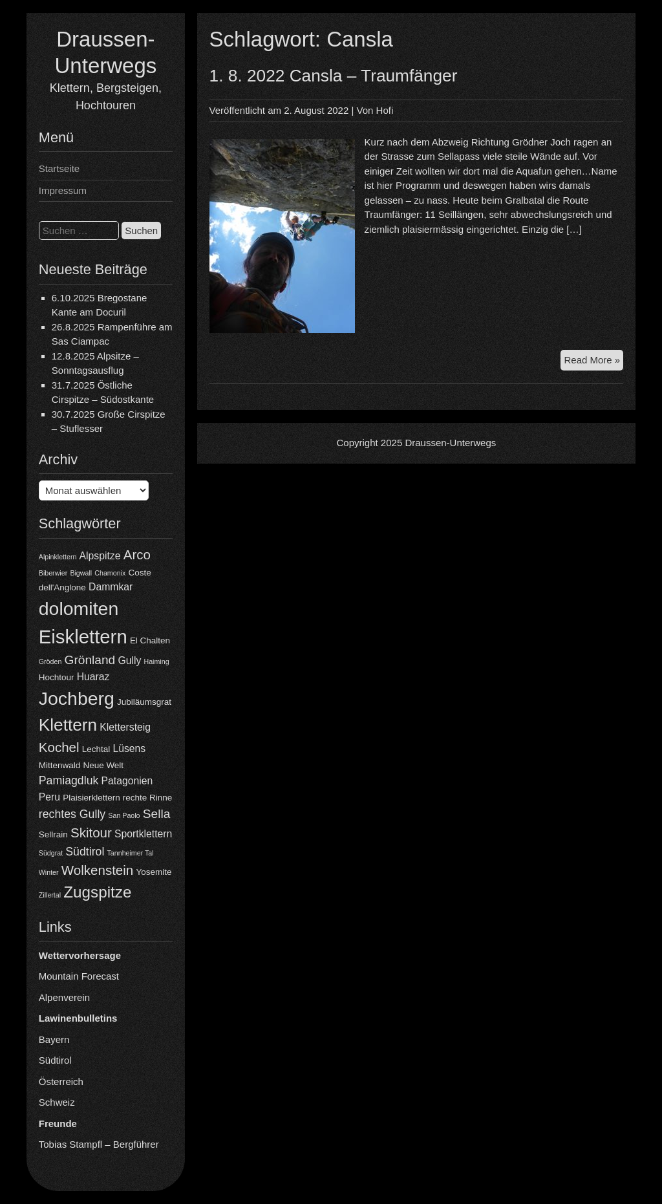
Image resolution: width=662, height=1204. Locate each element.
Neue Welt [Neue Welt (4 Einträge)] (103, 765)
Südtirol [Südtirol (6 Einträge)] (84, 851)
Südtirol (55, 1060)
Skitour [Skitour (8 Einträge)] (91, 832)
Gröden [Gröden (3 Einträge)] (50, 661)
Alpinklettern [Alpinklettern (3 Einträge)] (58, 557)
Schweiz (57, 1102)
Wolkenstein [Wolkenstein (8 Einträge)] (97, 870)
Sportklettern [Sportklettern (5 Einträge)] (143, 833)
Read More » (593, 361)
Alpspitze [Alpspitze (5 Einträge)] (100, 555)
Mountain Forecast (79, 976)
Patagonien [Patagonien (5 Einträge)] (127, 780)
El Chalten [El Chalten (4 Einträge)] (150, 640)
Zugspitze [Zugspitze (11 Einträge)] (97, 892)
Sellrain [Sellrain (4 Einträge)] (53, 834)
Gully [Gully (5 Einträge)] (129, 660)
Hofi (385, 110)
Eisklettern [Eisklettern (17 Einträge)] (83, 636)
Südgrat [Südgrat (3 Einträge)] (51, 853)
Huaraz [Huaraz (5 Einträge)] (93, 676)
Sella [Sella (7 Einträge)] (157, 814)
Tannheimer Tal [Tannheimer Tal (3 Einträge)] (130, 853)
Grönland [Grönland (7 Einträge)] (90, 660)
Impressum (63, 190)
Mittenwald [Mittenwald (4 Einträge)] (59, 765)
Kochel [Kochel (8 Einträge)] (59, 747)
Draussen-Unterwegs (450, 442)
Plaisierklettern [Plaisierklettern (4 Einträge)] (91, 797)
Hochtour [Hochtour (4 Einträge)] (56, 677)
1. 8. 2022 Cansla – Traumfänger (333, 75)
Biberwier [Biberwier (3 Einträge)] (53, 573)
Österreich (61, 1081)
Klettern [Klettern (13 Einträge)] (68, 725)
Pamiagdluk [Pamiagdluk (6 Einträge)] (69, 780)
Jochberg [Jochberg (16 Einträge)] (76, 698)
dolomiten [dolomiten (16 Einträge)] (78, 608)
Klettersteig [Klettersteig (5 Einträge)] (125, 727)
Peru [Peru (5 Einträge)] (49, 796)
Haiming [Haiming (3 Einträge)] (156, 661)
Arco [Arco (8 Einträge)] (137, 554)
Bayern (54, 1039)
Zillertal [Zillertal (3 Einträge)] (50, 895)
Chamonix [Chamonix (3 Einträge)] (109, 573)
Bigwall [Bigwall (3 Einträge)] (81, 573)
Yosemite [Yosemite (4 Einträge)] (153, 872)
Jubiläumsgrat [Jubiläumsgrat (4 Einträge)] (144, 702)
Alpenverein (64, 997)
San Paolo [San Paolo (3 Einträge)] (124, 815)
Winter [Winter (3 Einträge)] (49, 872)
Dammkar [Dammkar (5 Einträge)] (111, 586)
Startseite (59, 168)
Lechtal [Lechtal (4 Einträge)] (96, 749)
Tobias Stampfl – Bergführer (99, 1144)
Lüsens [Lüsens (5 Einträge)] (128, 748)
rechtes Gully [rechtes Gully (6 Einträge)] (72, 814)
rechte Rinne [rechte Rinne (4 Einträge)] (147, 797)
